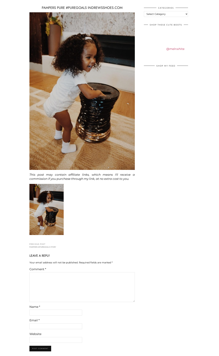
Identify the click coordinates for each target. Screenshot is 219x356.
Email (34, 320)
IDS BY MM (6, 3)
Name (34, 306)
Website (35, 334)
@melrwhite (175, 49)
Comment (37, 269)
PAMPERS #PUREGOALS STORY (42, 245)
